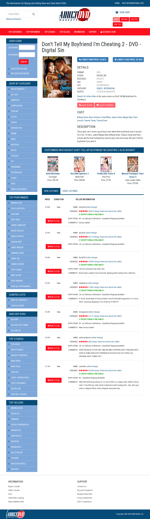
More (137, 153)
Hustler (13, 372)
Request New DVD (84, 494)
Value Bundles (16, 89)
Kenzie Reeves (16, 231)
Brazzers (14, 366)
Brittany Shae (82, 117)
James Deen (117, 117)
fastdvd (13, 469)
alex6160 (13, 413)
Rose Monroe (15, 281)
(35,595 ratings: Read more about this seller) (105, 370)
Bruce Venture (94, 117)
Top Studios (49, 31)
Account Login (107, 31)
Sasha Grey (15, 242)
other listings (92, 207)
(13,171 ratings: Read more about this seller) (105, 316)
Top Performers (33, 31)
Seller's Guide (14, 490)
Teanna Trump (90, 120)
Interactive (15, 128)
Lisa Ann (13, 214)
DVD (115, 19)
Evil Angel (14, 344)
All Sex (13, 94)
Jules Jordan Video (18, 377)
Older (12, 178)
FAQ (10, 494)
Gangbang (14, 167)
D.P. (11, 161)
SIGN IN (24, 62)
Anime (12, 133)
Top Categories (15, 31)
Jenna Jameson (16, 225)
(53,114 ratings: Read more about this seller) (105, 237)
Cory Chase (15, 270)
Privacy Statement (84, 498)
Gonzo (12, 122)
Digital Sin (14, 389)
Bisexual (13, 144)
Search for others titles (86, 96)
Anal (12, 139)
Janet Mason (15, 247)
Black (12, 150)
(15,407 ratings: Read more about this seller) (105, 287)
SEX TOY (134, 19)
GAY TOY (117, 24)
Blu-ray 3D (14, 330)
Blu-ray (13, 319)
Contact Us (81, 486)
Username (12, 47)
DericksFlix (15, 436)
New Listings (51, 191)
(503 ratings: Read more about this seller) (103, 342)
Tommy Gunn (102, 120)
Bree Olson (14, 275)
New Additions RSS (16, 501)
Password (12, 55)
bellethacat (15, 452)
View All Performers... (20, 286)
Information (79, 31)
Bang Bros (14, 361)
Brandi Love (15, 203)
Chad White (106, 117)
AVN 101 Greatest (17, 300)
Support (92, 31)
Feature (13, 111)
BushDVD (13, 441)
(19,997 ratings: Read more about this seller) (105, 261)
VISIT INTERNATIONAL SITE (133, 3)
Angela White (16, 236)
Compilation (15, 106)
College (13, 156)
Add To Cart (54, 221)
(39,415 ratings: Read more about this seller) (105, 211)
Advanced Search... (14, 19)
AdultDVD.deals (17, 463)
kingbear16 (14, 447)
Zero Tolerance (17, 383)
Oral (12, 183)
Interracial (15, 172)
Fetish (12, 117)
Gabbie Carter (16, 264)
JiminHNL (13, 419)
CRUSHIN (13, 458)
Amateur (13, 100)
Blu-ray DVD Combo (18, 325)
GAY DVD (124, 19)
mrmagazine (15, 408)
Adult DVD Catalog (16, 498)
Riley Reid (14, 219)
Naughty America (17, 355)
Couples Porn (16, 306)
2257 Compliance (84, 501)
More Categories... (18, 189)
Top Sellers (64, 31)
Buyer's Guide (14, 486)
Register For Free (19, 69)
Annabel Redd (16, 253)
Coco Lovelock (16, 208)
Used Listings (70, 191)
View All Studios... (18, 394)
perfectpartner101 (18, 425)
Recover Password (20, 73)
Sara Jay (14, 258)
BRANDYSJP (14, 430)
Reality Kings (15, 350)
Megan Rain (128, 117)
